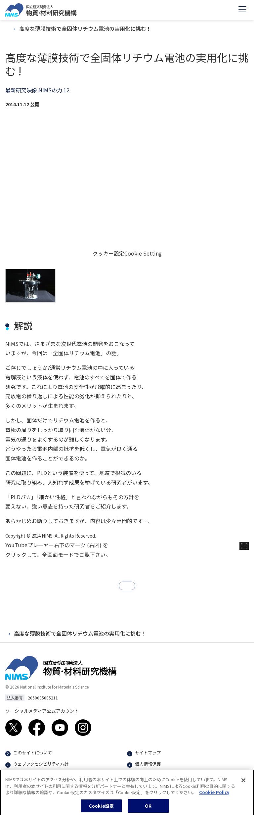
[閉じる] (243, 782)
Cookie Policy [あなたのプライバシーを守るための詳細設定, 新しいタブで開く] (214, 794)
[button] (127, 586)
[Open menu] (242, 10)
